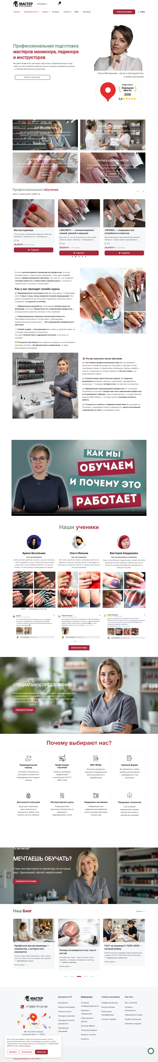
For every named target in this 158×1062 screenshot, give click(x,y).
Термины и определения (86, 1012)
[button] (72, 256)
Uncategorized (22, 958)
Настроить (13, 1052)
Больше (140, 911)
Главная (16, 12)
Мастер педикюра (23, 230)
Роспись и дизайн (108, 1019)
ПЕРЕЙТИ (45, 141)
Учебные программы (124, 12)
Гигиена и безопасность (130, 1008)
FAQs (76, 12)
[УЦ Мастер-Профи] (23, 4)
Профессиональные (109, 1003)
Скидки (45, 12)
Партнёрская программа (63, 1029)
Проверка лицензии (66, 1016)
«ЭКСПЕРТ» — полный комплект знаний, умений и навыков (76, 232)
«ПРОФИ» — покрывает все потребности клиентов (119, 232)
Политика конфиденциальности (90, 1004)
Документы (63, 1003)
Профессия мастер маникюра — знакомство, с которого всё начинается (76, 948)
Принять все (41, 1052)
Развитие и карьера (133, 1024)
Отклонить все (27, 1052)
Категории (41, 4)
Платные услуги (64, 1012)
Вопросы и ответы (88, 1035)
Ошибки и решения (114, 962)
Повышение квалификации (107, 1013)
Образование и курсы (70, 961)
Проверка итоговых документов (66, 1022)
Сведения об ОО (30, 12)
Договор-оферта (88, 1026)
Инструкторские (108, 1007)
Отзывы (55, 12)
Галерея (67, 12)
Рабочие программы (66, 1007)
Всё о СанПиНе (131, 1003)
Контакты (87, 12)
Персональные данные (87, 1019)
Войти (141, 12)
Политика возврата (89, 1030)
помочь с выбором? (32, 77)
